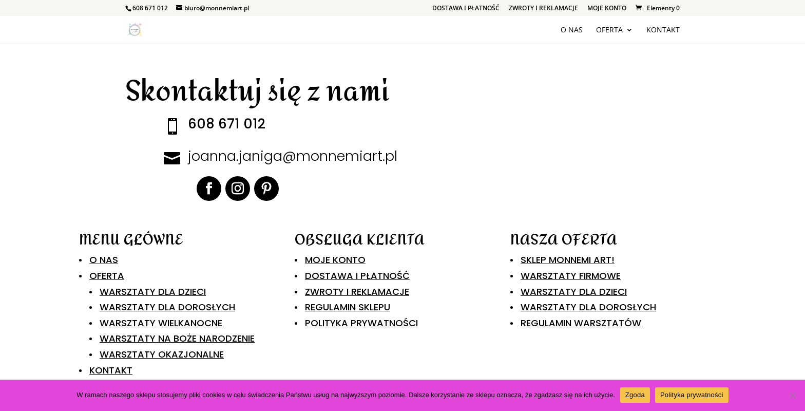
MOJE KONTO (606, 8)
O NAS (572, 30)
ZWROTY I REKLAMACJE (543, 8)
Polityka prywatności (691, 395)
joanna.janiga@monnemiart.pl (292, 155)
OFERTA (609, 30)
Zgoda (635, 395)
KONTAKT (663, 30)
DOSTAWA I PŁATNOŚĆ (466, 8)
